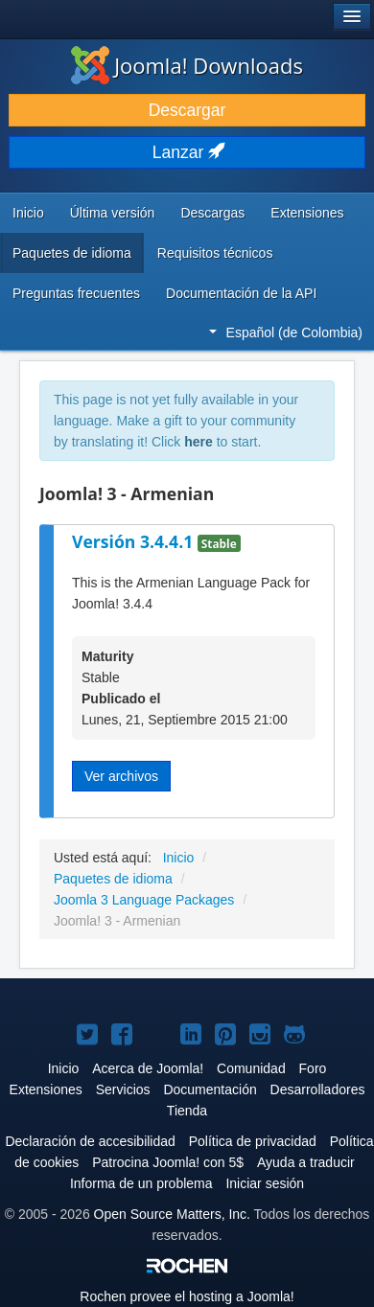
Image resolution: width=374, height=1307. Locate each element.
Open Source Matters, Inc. (172, 1214)
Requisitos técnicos (215, 253)
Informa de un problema (141, 1183)
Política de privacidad (252, 1141)
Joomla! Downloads (187, 65)
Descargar (187, 110)
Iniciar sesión (264, 1183)
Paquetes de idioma (71, 253)
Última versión (112, 212)
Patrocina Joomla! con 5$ (168, 1162)
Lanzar (187, 152)
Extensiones (306, 212)
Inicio (28, 212)
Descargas (212, 212)
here (198, 441)
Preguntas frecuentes (76, 293)
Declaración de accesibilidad (90, 1141)
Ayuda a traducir (306, 1162)
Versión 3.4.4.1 (135, 541)
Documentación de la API (241, 293)
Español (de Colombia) (285, 332)
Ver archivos (121, 776)
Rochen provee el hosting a (186, 1296)
